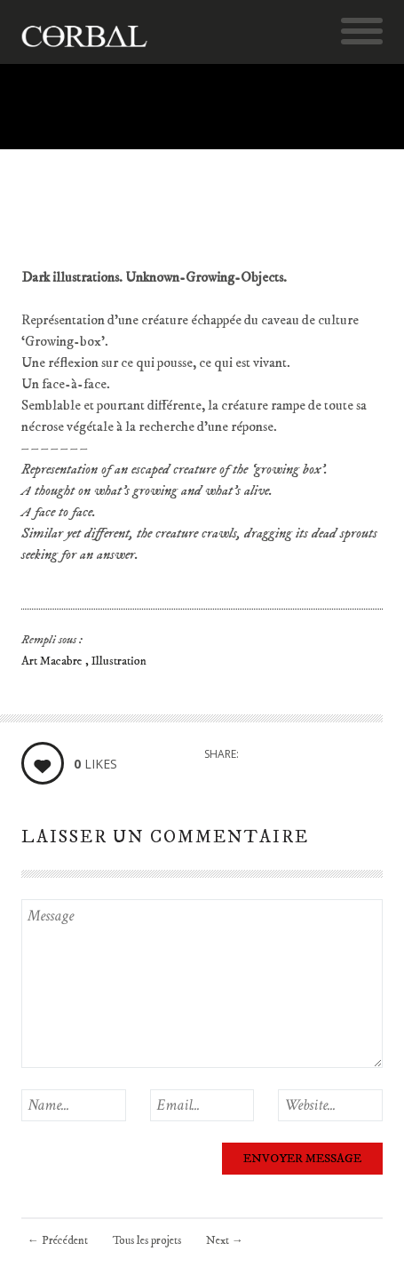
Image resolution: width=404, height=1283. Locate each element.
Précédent (58, 1240)
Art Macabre (53, 661)
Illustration (119, 661)
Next (224, 1240)
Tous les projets (147, 1240)
